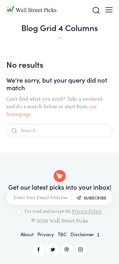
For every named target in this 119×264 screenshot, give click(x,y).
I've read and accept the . (63, 211)
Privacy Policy (87, 211)
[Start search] (14, 131)
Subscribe (95, 198)
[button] (109, 10)
